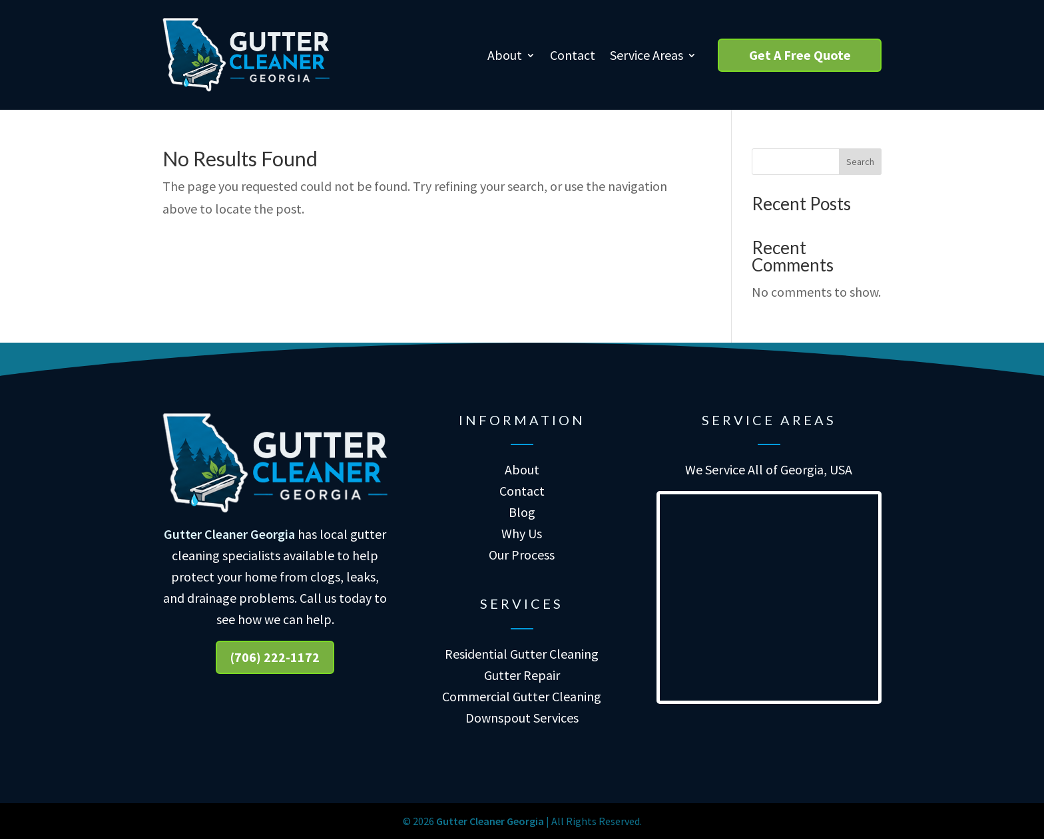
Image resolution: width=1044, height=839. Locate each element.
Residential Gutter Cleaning (522, 653)
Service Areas (646, 55)
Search (860, 162)
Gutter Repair (522, 675)
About (504, 55)
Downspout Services (522, 717)
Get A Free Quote (800, 55)
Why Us (521, 533)
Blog (522, 512)
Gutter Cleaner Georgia (229, 534)
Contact (572, 55)
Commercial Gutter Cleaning (521, 696)
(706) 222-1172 (275, 657)
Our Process (522, 554)
